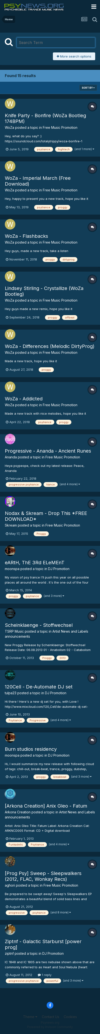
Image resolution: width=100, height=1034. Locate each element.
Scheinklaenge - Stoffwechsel (39, 625)
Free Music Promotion (60, 127)
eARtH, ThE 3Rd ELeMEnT (34, 562)
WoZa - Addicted (24, 399)
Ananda (11, 457)
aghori (10, 885)
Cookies (70, 1017)
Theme (30, 1017)
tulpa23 (10, 693)
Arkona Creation (18, 812)
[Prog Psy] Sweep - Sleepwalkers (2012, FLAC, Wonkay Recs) (43, 876)
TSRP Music (14, 631)
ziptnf (9, 953)
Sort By (88, 87)
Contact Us (50, 1017)
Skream (11, 525)
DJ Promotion (58, 569)
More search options (74, 56)
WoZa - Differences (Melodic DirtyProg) (49, 346)
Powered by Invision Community (50, 1027)
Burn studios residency (31, 749)
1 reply (44, 975)
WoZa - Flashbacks (26, 236)
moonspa (12, 569)
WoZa (9, 127)
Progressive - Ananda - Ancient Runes (48, 451)
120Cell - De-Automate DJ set (39, 687)
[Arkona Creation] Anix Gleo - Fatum (46, 806)
